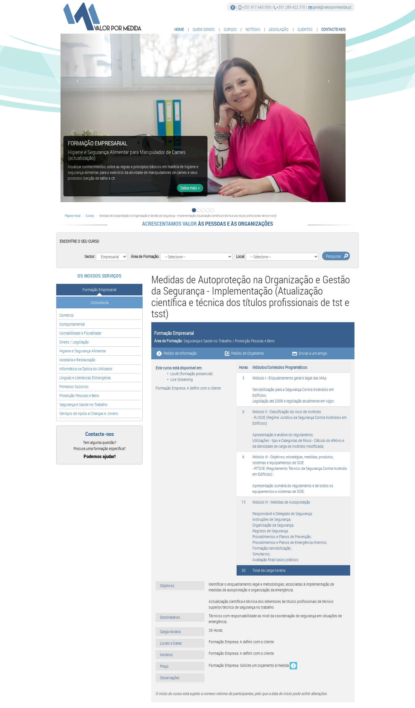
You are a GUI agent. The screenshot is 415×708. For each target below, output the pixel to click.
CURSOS (230, 29)
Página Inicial (72, 215)
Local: (240, 256)
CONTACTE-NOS (333, 29)
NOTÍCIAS (253, 29)
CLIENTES (304, 29)
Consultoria (99, 302)
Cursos (90, 215)
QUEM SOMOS (204, 29)
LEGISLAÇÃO (278, 29)
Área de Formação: (145, 256)
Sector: (89, 256)
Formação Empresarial (99, 289)
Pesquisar (333, 256)
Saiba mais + (190, 188)
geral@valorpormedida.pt (332, 7)
